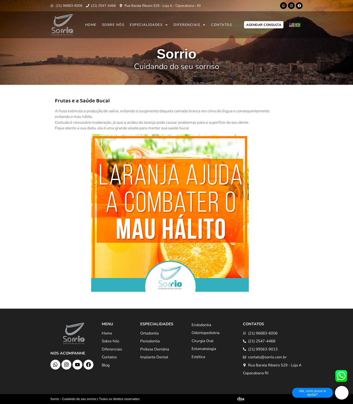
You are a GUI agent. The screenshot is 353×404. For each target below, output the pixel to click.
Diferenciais (190, 25)
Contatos (221, 24)
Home (91, 24)
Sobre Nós (113, 24)
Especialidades (149, 25)
